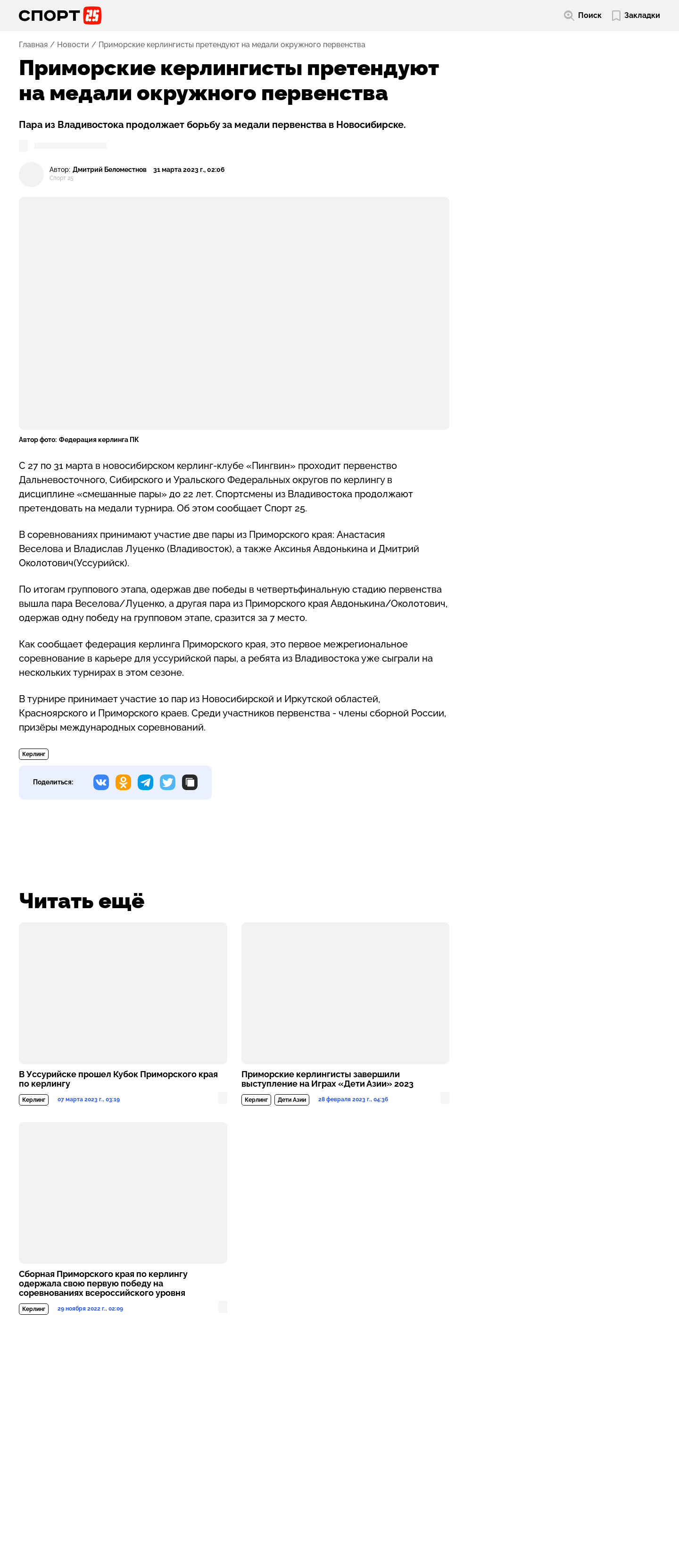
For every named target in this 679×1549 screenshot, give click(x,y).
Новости (73, 45)
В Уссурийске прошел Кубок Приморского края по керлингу (118, 1079)
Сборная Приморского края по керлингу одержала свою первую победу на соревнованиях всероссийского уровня (103, 1283)
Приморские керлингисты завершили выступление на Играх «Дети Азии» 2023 (327, 1079)
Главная (33, 45)
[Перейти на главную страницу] (60, 15)
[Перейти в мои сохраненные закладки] (636, 15)
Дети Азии (292, 1100)
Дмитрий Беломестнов (110, 169)
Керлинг (33, 754)
